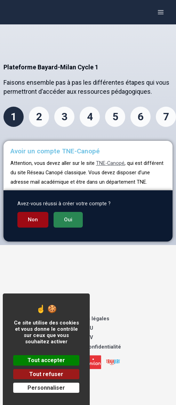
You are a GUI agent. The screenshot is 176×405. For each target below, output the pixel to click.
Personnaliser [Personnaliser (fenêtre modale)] (46, 387)
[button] (32, 220)
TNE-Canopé (110, 163)
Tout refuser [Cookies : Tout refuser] (46, 374)
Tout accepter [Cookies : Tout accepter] (46, 360)
